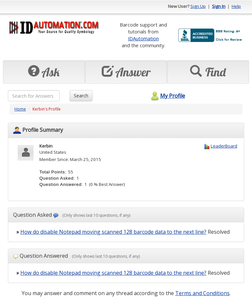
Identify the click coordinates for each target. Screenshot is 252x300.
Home (20, 109)
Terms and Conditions (202, 293)
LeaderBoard (224, 146)
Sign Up (198, 6)
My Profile (167, 95)
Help (236, 6)
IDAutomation (143, 38)
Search (81, 95)
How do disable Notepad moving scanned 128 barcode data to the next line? (113, 231)
